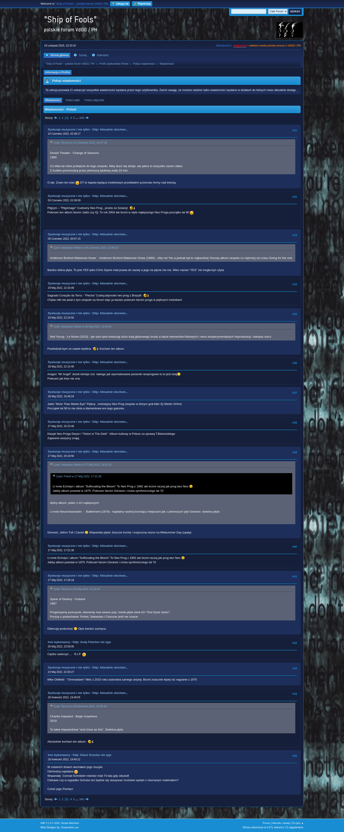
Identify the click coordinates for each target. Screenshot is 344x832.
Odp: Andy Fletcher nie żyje (92, 642)
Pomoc (266, 823)
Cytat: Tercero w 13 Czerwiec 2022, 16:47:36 (80, 142)
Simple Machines (70, 823)
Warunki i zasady (281, 823)
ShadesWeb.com (70, 827)
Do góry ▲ (298, 823)
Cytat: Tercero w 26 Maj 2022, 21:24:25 (76, 589)
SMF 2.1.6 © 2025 (50, 823)
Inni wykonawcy (59, 642)
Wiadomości (53, 100)
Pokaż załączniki (94, 100)
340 (81, 117)
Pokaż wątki (73, 100)
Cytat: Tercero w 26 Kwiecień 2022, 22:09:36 (80, 706)
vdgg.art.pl (240, 45)
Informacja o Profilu (57, 72)
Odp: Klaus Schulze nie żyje (92, 755)
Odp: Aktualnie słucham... (110, 129)
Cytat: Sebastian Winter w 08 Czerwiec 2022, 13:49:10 (85, 247)
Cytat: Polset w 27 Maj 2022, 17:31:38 (78, 476)
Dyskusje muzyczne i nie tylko (69, 129)
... (77, 117)
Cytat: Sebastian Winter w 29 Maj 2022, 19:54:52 (82, 326)
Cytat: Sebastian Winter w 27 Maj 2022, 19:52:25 (82, 465)
